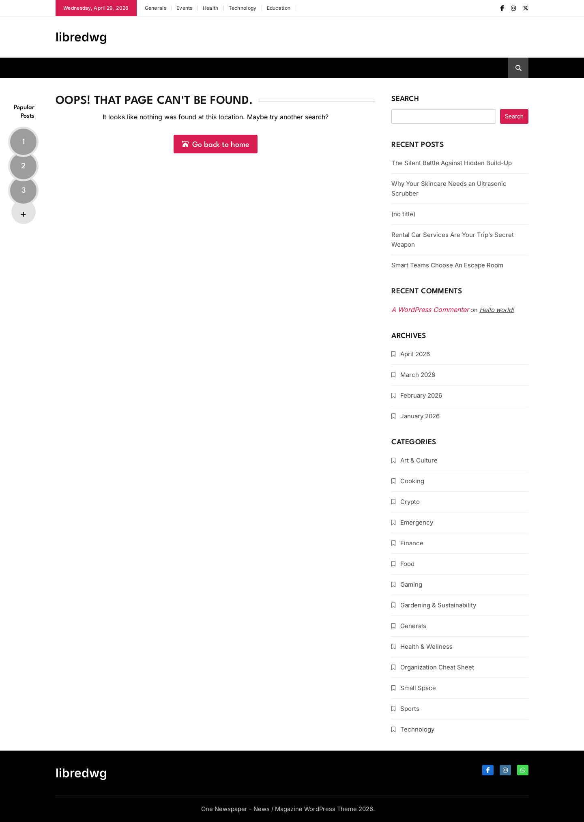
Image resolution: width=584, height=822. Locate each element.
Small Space (418, 688)
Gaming (411, 584)
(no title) (403, 214)
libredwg (81, 37)
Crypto (410, 502)
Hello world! (496, 310)
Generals (155, 8)
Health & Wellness (426, 646)
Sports (409, 708)
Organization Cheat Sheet (437, 667)
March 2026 (417, 375)
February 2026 (421, 395)
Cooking (412, 481)
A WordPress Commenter (430, 310)
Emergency (416, 522)
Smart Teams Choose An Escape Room (447, 265)
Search (405, 99)
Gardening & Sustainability (438, 605)
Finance (411, 543)
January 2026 (420, 416)
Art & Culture (419, 460)
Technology (243, 8)
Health (211, 8)
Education (279, 8)
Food (407, 564)
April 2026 (415, 354)
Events (184, 8)
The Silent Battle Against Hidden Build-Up (451, 163)
